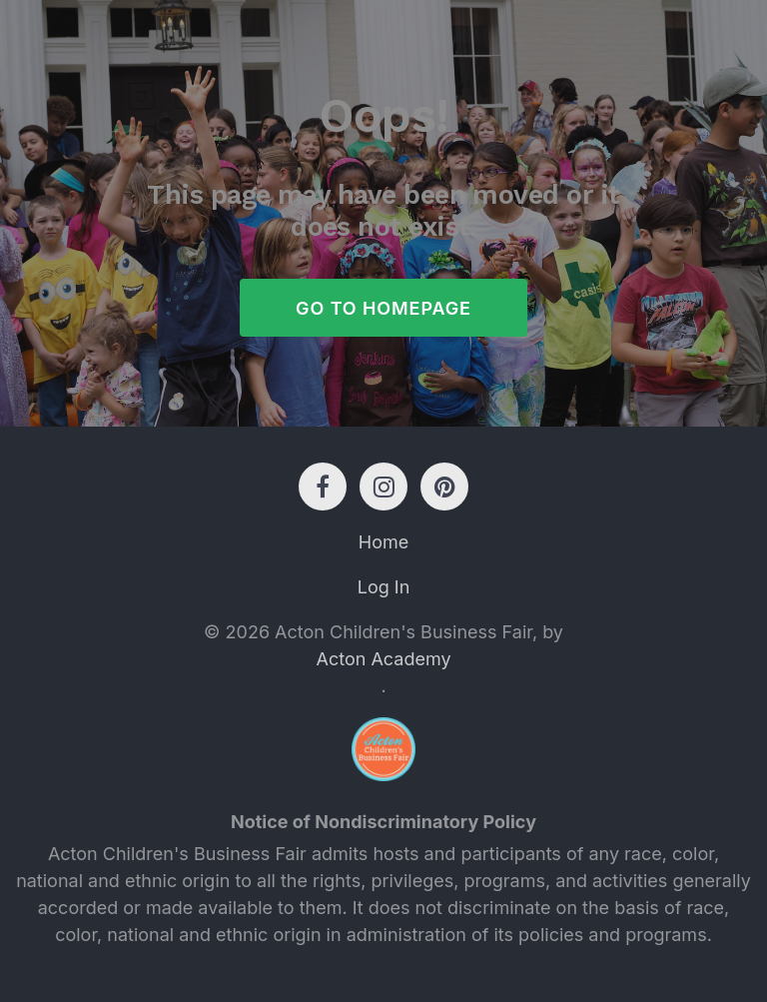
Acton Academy (383, 658)
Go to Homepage (383, 308)
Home (383, 541)
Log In (384, 586)
